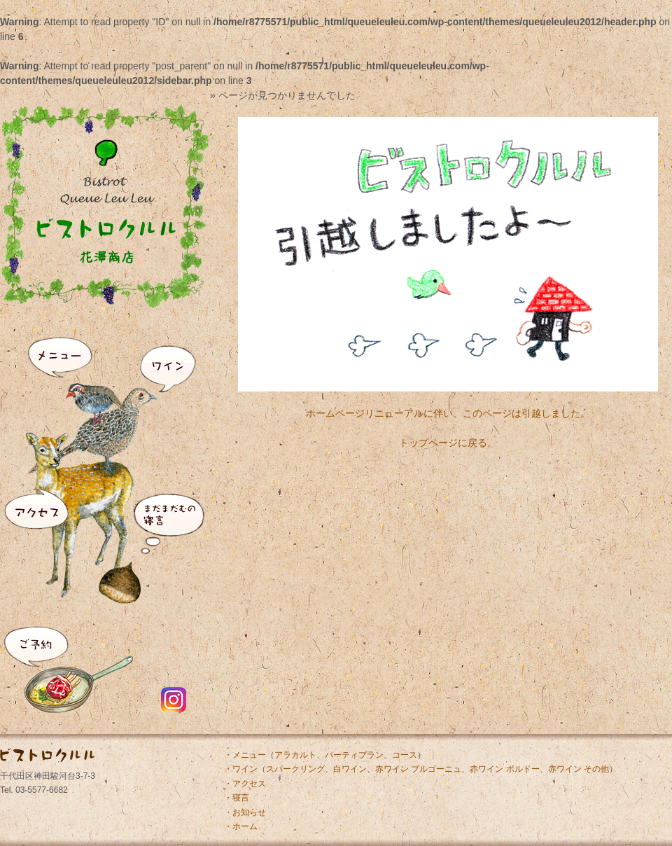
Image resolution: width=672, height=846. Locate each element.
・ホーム (241, 826)
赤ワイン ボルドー (504, 769)
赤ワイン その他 (578, 769)
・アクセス (245, 784)
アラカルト (295, 755)
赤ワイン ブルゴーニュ (418, 769)
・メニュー (245, 755)
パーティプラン (354, 755)
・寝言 (236, 798)
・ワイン (241, 769)
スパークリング (295, 769)
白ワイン (350, 769)
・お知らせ (245, 812)
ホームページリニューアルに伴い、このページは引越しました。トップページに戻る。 (448, 415)
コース (404, 755)
